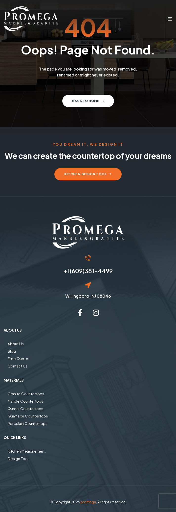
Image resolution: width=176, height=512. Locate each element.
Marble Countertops (25, 401)
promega (88, 502)
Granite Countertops (26, 393)
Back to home (88, 101)
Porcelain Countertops (27, 423)
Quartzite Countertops (28, 416)
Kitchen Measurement (27, 451)
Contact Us (17, 366)
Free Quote (18, 358)
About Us (16, 343)
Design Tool (18, 458)
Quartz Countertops (25, 408)
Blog (12, 351)
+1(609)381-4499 (88, 270)
